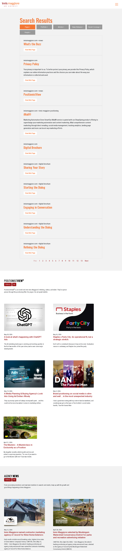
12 (77, 261)
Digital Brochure (33, 147)
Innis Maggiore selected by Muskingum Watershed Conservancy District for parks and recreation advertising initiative (101, 421)
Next (86, 261)
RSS (13, 284)
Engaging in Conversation (38, 207)
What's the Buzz (32, 44)
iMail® (27, 114)
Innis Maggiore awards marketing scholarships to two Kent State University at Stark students (19, 478)
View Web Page (30, 50)
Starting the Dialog (34, 187)
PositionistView (32, 94)
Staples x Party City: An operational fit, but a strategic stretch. (101, 307)
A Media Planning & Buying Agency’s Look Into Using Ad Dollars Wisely (17, 360)
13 (81, 261)
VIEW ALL (7, 284)
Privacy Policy (31, 64)
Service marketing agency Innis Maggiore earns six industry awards (101, 476)
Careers (49, 538)
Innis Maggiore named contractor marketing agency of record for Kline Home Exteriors (59, 419)
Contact (62, 538)
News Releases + (77, 27)
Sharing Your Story (34, 167)
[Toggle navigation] (116, 4)
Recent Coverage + (94, 27)
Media (56, 538)
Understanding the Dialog (38, 227)
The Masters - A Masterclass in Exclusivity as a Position (99, 358)
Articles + (61, 27)
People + (27, 32)
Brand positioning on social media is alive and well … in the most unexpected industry (60, 360)
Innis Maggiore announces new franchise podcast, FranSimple (58, 476)
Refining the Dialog (34, 247)
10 (69, 261)
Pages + (27, 27)
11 (73, 261)
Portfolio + (44, 27)
